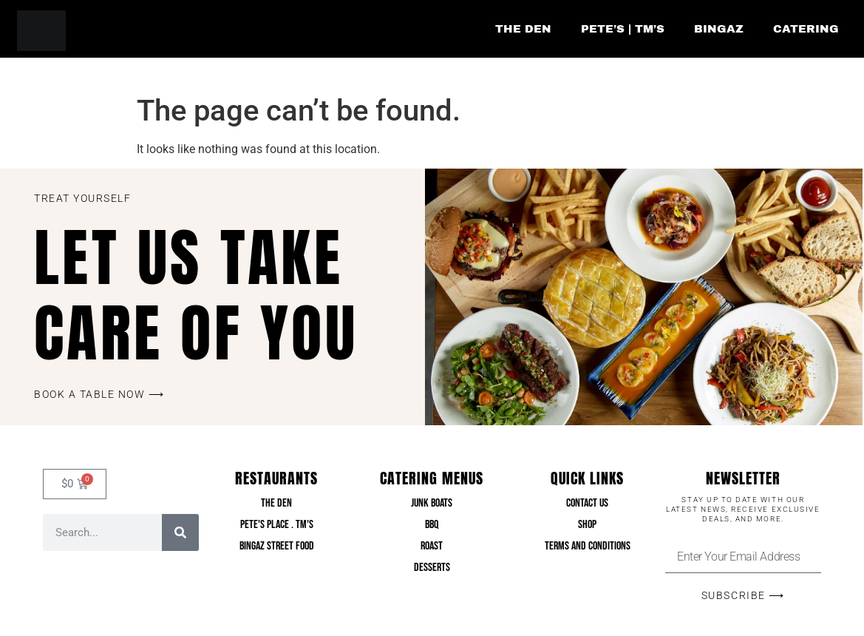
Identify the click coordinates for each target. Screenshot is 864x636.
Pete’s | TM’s (622, 29)
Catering (806, 29)
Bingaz (719, 29)
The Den (523, 29)
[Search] (180, 532)
